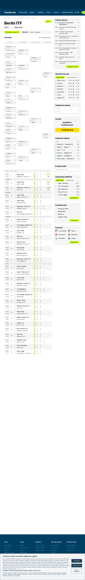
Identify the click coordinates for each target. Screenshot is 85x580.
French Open (54, 547)
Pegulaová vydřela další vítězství (67, 40)
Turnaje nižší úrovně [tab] (72, 77)
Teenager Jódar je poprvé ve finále (67, 57)
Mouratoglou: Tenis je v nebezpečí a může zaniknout (68, 37)
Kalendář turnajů (67, 12)
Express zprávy (23, 552)
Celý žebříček (74, 197)
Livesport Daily (70, 547)
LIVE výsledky (23, 12)
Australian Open (55, 545)
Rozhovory (22, 550)
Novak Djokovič (7, 545)
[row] (28, 176)
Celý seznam (74, 220)
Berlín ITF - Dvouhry (30, 18)
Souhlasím (77, 561)
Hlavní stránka (7, 18)
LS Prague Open (70, 550)
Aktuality (22, 545)
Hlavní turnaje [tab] (60, 77)
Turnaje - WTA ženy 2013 (18, 18)
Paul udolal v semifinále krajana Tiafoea (67, 28)
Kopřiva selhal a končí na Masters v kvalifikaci (68, 62)
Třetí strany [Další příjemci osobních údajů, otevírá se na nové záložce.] (19, 568)
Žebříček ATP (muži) (40, 545)
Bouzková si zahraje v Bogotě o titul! (67, 44)
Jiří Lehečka (7, 547)
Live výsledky (60, 231)
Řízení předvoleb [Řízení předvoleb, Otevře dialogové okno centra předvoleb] (77, 570)
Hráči (49, 12)
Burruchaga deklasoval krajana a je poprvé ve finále (68, 48)
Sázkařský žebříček (39, 550)
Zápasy (32, 12)
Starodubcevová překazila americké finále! (66, 32)
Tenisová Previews (24, 547)
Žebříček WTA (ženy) (40, 547)
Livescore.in (60, 234)
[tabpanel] (67, 89)
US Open (53, 552)
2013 (48, 21)
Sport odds (72, 235)
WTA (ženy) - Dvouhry (12, 32)
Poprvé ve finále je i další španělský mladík (66, 53)
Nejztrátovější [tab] (70, 180)
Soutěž (77, 12)
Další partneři (74, 242)
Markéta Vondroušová (9, 552)
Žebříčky (41, 12)
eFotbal (71, 238)
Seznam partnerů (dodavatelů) (11, 577)
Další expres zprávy (72, 66)
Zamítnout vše (77, 565)
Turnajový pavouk (45, 37)
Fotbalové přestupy (71, 545)
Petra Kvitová (7, 550)
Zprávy (57, 12)
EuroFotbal (60, 238)
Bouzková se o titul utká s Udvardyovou (66, 23)
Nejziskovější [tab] (59, 180)
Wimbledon (53, 550)
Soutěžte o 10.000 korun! (67, 123)
